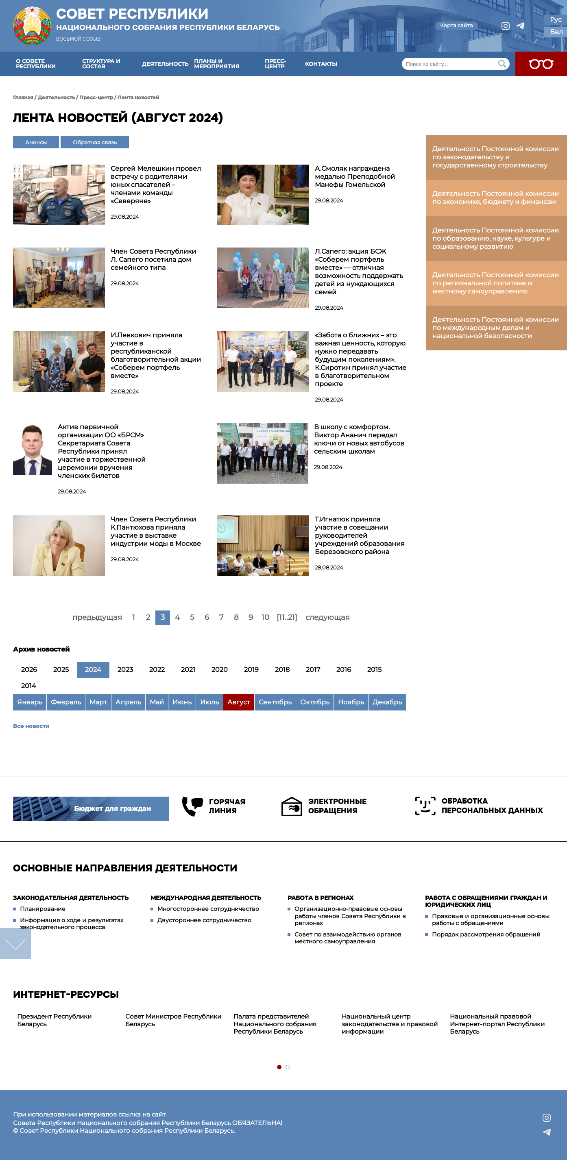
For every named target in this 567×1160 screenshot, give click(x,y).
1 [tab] (279, 1067)
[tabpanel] (67, 1021)
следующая (327, 617)
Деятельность (165, 64)
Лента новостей (138, 97)
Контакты (321, 64)
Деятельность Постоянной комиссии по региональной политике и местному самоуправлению (495, 283)
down (15, 943)
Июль (209, 702)
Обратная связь (95, 142)
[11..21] (287, 617)
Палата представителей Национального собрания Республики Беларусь (274, 1024)
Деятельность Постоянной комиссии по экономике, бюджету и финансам (495, 198)
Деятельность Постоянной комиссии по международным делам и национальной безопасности (495, 328)
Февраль (66, 702)
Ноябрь (351, 702)
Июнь (182, 702)
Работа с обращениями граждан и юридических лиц (486, 901)
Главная (23, 97)
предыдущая (97, 617)
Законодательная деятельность (71, 897)
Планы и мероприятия (217, 64)
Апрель (128, 702)
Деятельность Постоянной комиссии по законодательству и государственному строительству (495, 157)
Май (157, 702)
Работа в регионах (320, 897)
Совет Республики (168, 19)
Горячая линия (213, 807)
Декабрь (387, 702)
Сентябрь (275, 702)
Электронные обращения (323, 806)
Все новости (31, 726)
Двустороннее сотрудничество (204, 920)
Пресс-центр (275, 64)
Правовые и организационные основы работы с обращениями (491, 919)
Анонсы (36, 142)
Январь (29, 702)
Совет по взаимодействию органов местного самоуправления (347, 938)
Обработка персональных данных (479, 806)
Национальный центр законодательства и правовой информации (390, 1024)
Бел (556, 32)
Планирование (42, 908)
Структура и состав (101, 64)
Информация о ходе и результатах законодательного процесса (71, 924)
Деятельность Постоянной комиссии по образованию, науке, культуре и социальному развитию (495, 238)
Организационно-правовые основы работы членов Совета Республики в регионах (350, 916)
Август (238, 702)
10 (265, 617)
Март (98, 702)
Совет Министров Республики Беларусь (173, 1020)
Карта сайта (456, 25)
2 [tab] (288, 1067)
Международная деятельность (205, 897)
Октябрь (314, 702)
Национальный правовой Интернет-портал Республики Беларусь (497, 1024)
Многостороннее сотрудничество (208, 908)
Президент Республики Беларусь (54, 1020)
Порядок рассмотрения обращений (486, 934)
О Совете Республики (36, 64)
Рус (556, 20)
